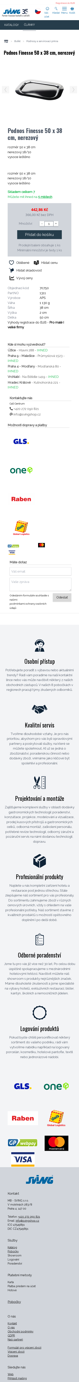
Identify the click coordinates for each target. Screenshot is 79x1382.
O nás (11, 1327)
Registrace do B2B (65, 3)
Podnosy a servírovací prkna (42, 41)
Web (11, 1374)
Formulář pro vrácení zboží (24, 1347)
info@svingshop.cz (25, 414)
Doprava (13, 1355)
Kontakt (12, 1323)
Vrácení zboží (16, 1351)
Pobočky (13, 1251)
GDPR (11, 1335)
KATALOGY (11, 25)
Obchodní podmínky (20, 1331)
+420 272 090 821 (24, 409)
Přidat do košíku (39, 234)
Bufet (17, 41)
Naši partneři (15, 1339)
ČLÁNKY (29, 24)
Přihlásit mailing (17, 1378)
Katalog (12, 1247)
